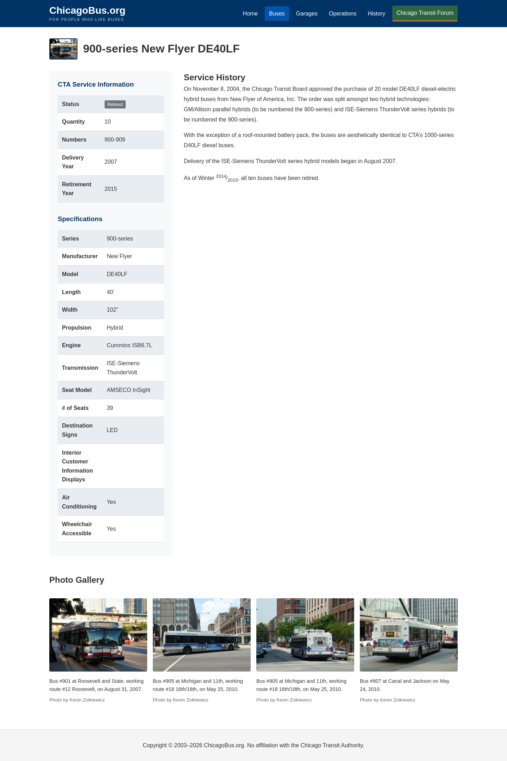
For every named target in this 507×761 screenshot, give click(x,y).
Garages (307, 14)
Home (250, 14)
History (376, 14)
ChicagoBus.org (87, 10)
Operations (342, 14)
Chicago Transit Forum (424, 13)
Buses (276, 14)
